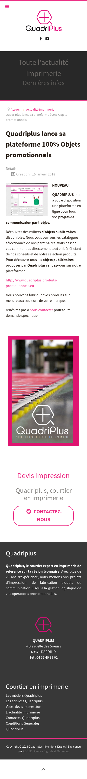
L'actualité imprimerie (23, 712)
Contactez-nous (43, 515)
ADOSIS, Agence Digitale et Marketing (46, 751)
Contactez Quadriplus (23, 718)
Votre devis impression (23, 707)
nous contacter (41, 310)
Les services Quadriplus (24, 701)
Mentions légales (55, 746)
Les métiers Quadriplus (24, 695)
